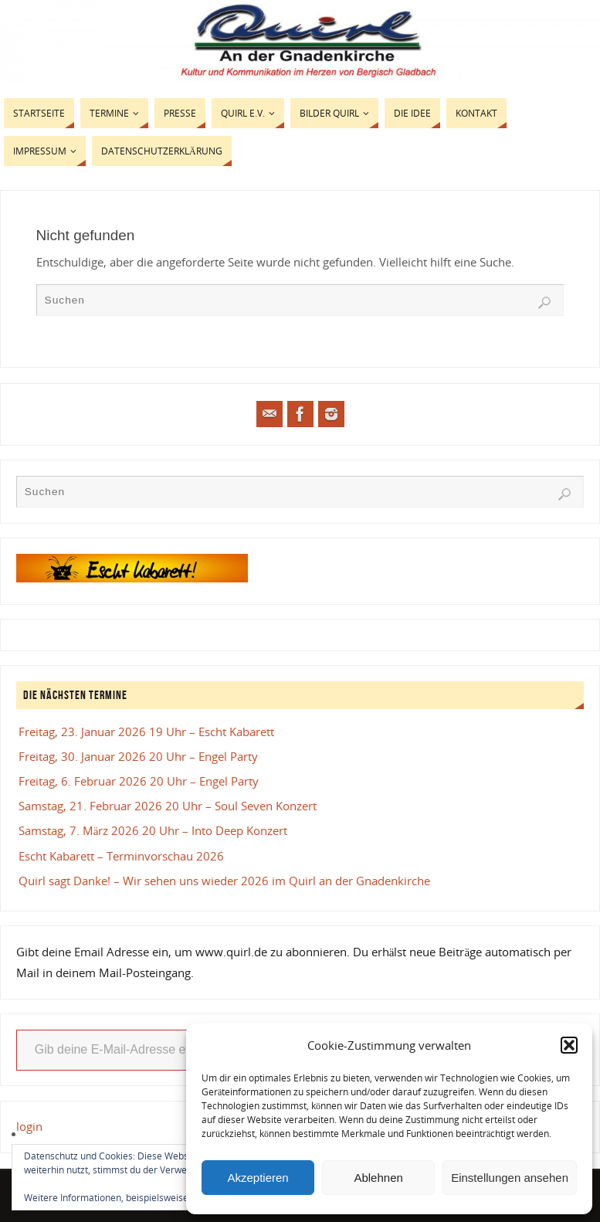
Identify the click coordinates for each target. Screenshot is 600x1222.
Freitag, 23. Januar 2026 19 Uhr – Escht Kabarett (146, 731)
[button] (569, 1045)
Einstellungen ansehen (509, 1177)
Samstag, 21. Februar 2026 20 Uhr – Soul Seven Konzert (168, 805)
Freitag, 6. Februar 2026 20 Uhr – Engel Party (139, 781)
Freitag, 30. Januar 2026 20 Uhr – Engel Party (138, 756)
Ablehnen (378, 1177)
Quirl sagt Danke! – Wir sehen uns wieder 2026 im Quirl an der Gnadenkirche (224, 880)
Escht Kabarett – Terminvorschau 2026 (121, 856)
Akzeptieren (257, 1177)
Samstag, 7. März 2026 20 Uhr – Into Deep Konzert (153, 830)
